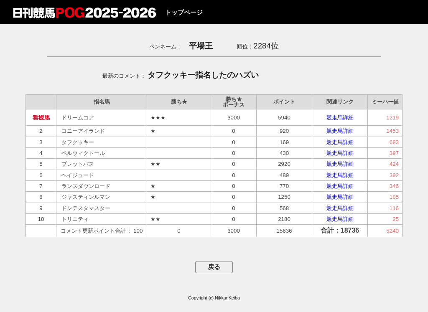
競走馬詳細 (340, 117)
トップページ (184, 12)
